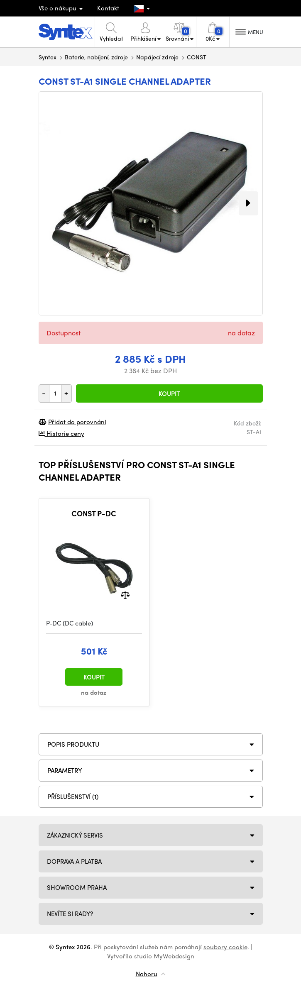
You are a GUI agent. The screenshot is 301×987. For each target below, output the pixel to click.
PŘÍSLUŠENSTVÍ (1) (72, 796)
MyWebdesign (174, 955)
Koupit (169, 393)
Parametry (64, 770)
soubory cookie (225, 946)
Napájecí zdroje (157, 57)
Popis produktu (73, 744)
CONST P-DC (93, 513)
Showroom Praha (77, 887)
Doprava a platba (74, 861)
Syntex (47, 57)
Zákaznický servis (75, 835)
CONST (196, 57)
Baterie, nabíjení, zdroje (96, 57)
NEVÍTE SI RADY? (70, 913)
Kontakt (108, 7)
